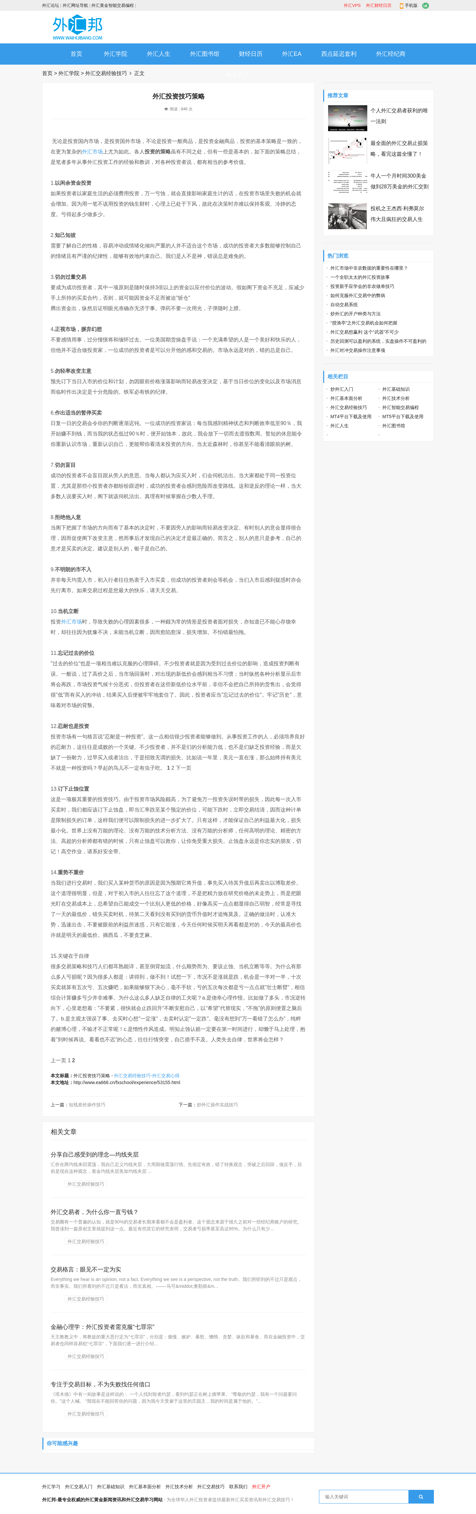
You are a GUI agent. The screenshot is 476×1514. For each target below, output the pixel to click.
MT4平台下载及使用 (351, 416)
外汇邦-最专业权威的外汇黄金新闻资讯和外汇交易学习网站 (102, 1499)
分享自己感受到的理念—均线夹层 (95, 1154)
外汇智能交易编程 (400, 407)
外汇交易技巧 (211, 1486)
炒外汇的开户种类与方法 (355, 313)
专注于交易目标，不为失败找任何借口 (101, 1384)
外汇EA (292, 54)
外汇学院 (115, 54)
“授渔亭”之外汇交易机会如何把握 (363, 322)
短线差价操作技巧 (87, 1104)
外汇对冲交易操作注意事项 (357, 350)
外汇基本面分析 (346, 398)
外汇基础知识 (396, 389)
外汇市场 (92, 151)
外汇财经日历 (378, 5)
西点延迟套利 (339, 54)
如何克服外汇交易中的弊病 (357, 295)
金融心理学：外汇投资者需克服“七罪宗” (102, 1327)
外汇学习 (51, 1486)
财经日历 (250, 54)
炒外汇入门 (341, 389)
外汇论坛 (50, 5)
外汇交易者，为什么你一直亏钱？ (95, 1212)
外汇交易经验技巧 (106, 73)
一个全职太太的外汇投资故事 (360, 277)
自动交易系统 (344, 304)
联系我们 (238, 1486)
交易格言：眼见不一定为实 (86, 1269)
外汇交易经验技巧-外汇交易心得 (147, 1075)
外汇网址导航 (75, 5)
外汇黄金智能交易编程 (112, 5)
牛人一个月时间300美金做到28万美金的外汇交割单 (400, 186)
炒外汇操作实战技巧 (217, 1104)
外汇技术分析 (396, 398)
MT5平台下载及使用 (402, 416)
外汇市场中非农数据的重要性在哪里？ (369, 268)
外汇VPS (352, 5)
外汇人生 (158, 54)
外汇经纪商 (390, 54)
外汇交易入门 (78, 1486)
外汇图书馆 (204, 54)
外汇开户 (238, 74)
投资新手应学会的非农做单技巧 (362, 286)
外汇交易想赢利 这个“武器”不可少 (364, 332)
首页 (76, 54)
